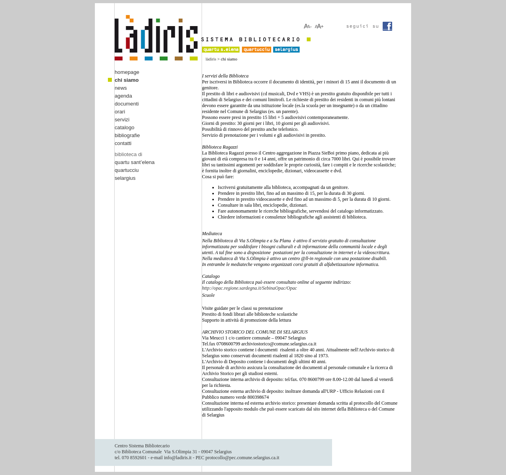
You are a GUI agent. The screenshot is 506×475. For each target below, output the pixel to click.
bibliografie (127, 135)
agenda (123, 96)
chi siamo (127, 80)
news (121, 88)
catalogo (124, 127)
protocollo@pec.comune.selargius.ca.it (242, 457)
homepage (127, 72)
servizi (122, 120)
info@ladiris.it (178, 457)
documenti (127, 104)
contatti (123, 143)
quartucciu (127, 170)
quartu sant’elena (135, 162)
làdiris (211, 59)
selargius (125, 178)
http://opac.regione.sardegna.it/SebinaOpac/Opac (249, 288)
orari (120, 112)
